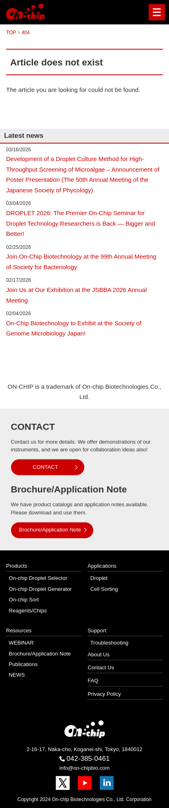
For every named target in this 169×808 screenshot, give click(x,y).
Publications (23, 665)
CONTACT (45, 467)
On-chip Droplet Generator (40, 589)
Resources (19, 630)
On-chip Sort (24, 600)
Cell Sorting (104, 589)
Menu (155, 12)
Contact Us (101, 668)
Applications (102, 566)
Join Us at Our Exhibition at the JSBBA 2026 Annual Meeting (76, 295)
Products (16, 566)
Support (97, 630)
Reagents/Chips (28, 611)
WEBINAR (21, 643)
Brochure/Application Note (50, 530)
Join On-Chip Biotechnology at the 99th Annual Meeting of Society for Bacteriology (81, 261)
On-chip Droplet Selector (38, 578)
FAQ (93, 681)
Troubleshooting (109, 643)
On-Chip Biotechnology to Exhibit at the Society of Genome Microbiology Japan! (73, 328)
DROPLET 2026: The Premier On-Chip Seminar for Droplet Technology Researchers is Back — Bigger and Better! (80, 223)
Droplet (99, 578)
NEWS (17, 675)
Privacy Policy (104, 694)
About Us (99, 654)
